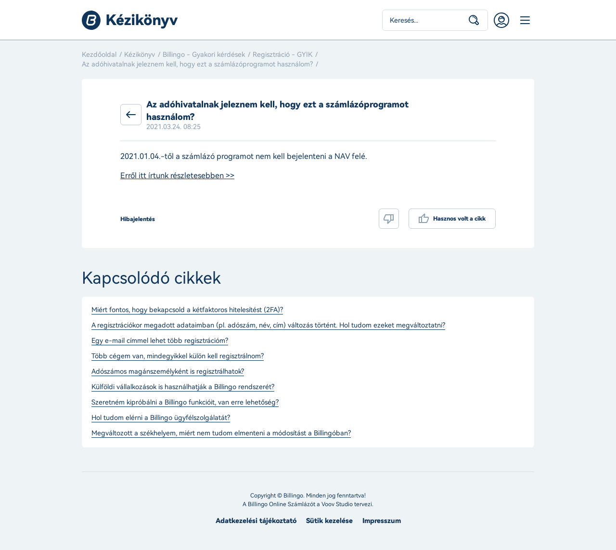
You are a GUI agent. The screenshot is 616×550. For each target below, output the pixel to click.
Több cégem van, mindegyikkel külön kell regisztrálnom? (177, 356)
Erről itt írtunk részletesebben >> (177, 175)
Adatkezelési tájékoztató (256, 521)
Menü (524, 20)
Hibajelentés (137, 219)
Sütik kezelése (329, 521)
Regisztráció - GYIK (282, 55)
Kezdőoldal (99, 55)
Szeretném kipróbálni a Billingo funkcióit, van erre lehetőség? (185, 402)
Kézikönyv (139, 55)
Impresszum (381, 521)
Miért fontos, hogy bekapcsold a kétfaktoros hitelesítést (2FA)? (187, 310)
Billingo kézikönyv (130, 20)
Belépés (501, 20)
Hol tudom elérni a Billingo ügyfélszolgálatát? (160, 418)
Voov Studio (337, 504)
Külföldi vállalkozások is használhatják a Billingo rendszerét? (182, 387)
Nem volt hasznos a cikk (389, 219)
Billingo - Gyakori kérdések (204, 55)
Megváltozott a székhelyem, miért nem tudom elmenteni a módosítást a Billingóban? (221, 433)
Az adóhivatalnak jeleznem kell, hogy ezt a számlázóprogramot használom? (197, 64)
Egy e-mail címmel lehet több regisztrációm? (159, 341)
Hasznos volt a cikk (459, 218)
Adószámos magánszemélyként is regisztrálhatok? (167, 372)
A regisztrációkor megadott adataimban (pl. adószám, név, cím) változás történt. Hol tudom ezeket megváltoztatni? (268, 325)
